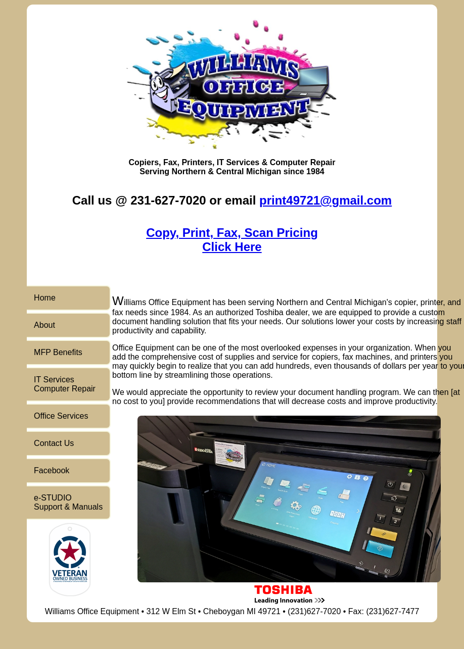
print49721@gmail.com (325, 200)
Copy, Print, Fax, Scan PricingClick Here (232, 240)
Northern (188, 171)
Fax (170, 162)
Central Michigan (248, 171)
